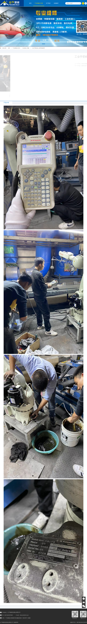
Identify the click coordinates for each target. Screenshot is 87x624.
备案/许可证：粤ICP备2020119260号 (78, 622)
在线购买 (56, 3)
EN (85, 3)
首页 (30, 3)
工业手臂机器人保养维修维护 (38, 48)
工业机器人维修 (25, 48)
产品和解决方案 (39, 3)
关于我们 (48, 3)
